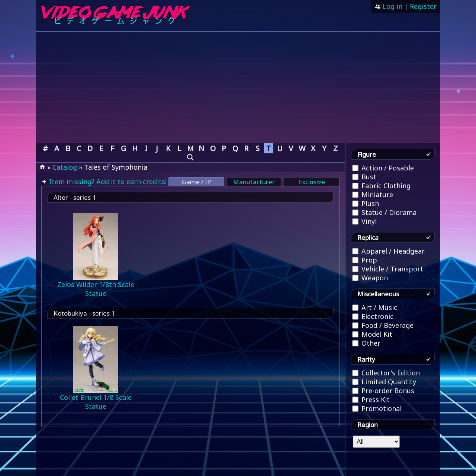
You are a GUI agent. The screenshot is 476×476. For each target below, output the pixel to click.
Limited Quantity (384, 381)
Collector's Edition (386, 372)
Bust (364, 176)
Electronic (372, 316)
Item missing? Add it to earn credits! (107, 181)
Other (366, 343)
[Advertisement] (238, 88)
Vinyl (364, 221)
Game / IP (196, 181)
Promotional (377, 408)
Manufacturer (254, 181)
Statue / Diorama (384, 212)
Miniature (372, 194)
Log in (391, 6)
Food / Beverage (383, 325)
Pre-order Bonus (383, 390)
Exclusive (311, 181)
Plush (365, 203)
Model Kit (372, 334)
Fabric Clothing (381, 185)
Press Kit (371, 399)
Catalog (64, 167)
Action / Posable (383, 167)
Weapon (370, 277)
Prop (364, 259)
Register (423, 6)
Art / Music (374, 307)
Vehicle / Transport (387, 268)
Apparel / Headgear (388, 251)
